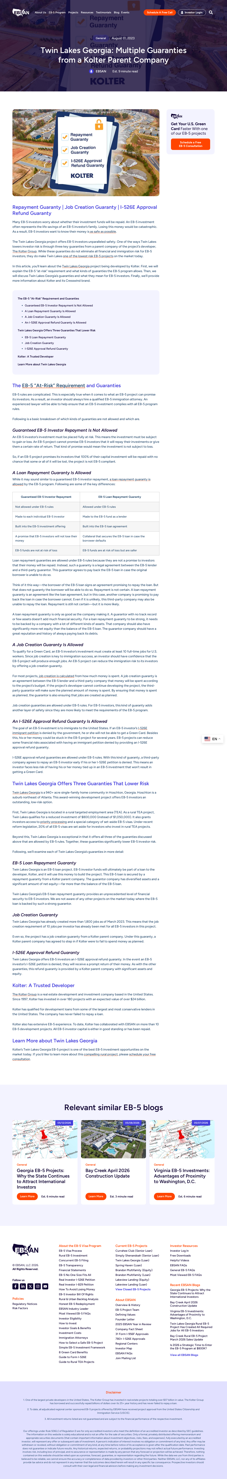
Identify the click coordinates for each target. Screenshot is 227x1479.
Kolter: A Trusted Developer (36, 356)
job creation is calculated (56, 676)
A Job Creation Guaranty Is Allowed (47, 317)
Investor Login (194, 12)
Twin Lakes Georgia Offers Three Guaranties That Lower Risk (56, 330)
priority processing (53, 822)
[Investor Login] (182, 12)
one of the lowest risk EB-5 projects (88, 256)
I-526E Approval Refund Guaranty (46, 348)
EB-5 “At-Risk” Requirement (53, 385)
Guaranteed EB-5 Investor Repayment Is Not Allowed (59, 305)
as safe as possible (102, 232)
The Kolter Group (24, 251)
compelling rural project (101, 1054)
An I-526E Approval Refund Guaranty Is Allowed (55, 322)
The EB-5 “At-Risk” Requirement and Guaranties (48, 298)
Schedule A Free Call (160, 12)
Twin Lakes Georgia (76, 266)
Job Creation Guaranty (39, 343)
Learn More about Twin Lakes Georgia (42, 364)
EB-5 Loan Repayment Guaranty (45, 337)
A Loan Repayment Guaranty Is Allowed (50, 311)
